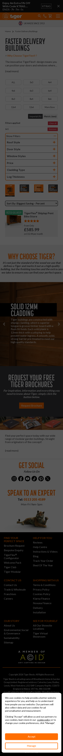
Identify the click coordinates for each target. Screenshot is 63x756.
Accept (31, 736)
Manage (31, 745)
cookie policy (43, 719)
